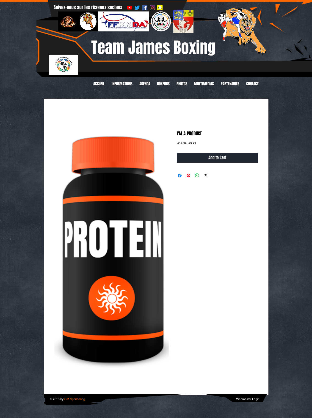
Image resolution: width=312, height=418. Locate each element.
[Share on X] (206, 175)
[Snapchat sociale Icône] (160, 7)
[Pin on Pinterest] (188, 175)
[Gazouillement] (137, 7)
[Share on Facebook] (179, 175)
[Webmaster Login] (248, 399)
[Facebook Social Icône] (144, 7)
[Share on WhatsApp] (197, 175)
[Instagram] (152, 7)
